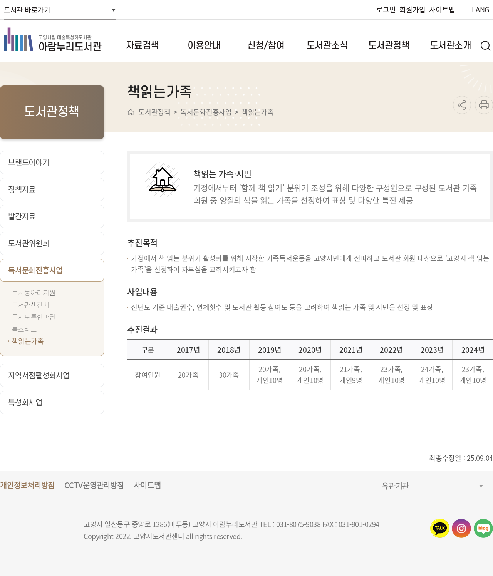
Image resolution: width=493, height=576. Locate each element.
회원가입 (412, 9)
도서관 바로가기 (27, 10)
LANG (480, 9)
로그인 (386, 9)
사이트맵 (442, 9)
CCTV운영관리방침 (94, 485)
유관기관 (395, 485)
